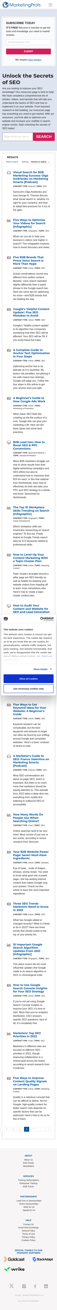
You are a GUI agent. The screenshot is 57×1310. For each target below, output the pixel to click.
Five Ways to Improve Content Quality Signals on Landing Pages (30, 1081)
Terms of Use (28, 1234)
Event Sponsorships (28, 1204)
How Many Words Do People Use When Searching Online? (28, 818)
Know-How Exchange (28, 1227)
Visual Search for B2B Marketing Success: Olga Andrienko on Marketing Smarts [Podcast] (30, 177)
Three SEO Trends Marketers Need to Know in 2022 (30, 907)
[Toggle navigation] (50, 5)
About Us (28, 1160)
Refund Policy (28, 1231)
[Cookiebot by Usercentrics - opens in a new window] (41, 619)
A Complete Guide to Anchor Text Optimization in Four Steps (31, 353)
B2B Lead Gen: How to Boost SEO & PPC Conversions (29, 445)
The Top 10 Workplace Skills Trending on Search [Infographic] (31, 511)
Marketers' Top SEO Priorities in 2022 (27, 1035)
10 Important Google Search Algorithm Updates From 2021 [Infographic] (27, 949)
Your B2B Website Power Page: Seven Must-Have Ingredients (31, 855)
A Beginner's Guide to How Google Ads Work (29, 399)
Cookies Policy (29, 1240)
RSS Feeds (28, 1163)
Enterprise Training (29, 1183)
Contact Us (28, 1224)
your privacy (34, 59)
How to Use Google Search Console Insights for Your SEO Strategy (30, 988)
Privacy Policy (28, 1237)
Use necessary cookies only (28, 688)
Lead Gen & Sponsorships (29, 1200)
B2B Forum (28, 1186)
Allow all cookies (28, 678)
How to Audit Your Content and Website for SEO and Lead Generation (31, 609)
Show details (41, 669)
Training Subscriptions (28, 1180)
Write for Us (29, 1207)
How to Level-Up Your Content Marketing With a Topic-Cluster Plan (30, 558)
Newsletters (28, 1166)
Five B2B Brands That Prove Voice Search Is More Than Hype (28, 260)
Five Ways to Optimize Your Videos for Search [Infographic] (29, 223)
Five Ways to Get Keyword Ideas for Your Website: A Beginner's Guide (29, 709)
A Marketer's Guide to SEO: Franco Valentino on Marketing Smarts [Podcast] (31, 760)
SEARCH (44, 137)
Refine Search (12, 162)
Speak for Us (29, 1210)
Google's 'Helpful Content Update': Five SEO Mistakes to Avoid (31, 312)
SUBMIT (28, 51)
